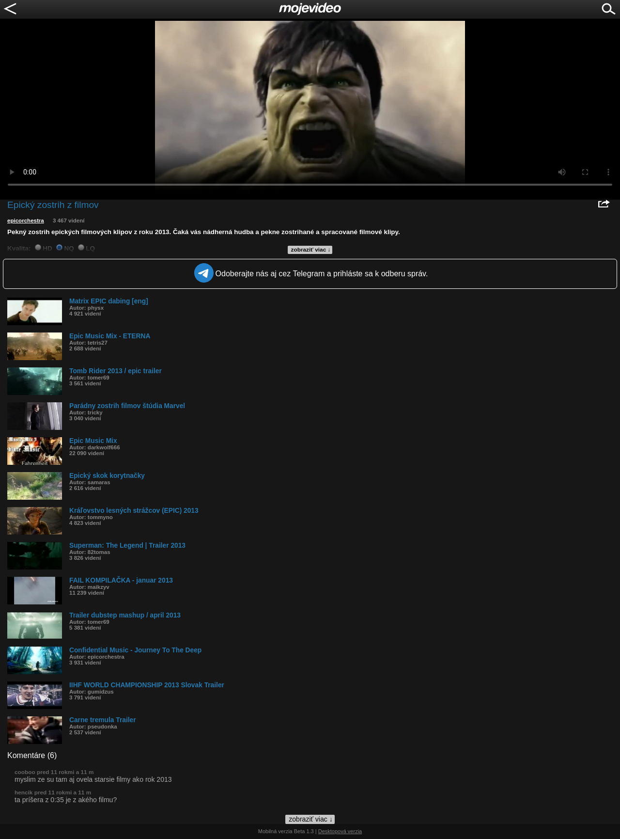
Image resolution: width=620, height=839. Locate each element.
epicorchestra (25, 220)
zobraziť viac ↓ (311, 249)
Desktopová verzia (340, 831)
